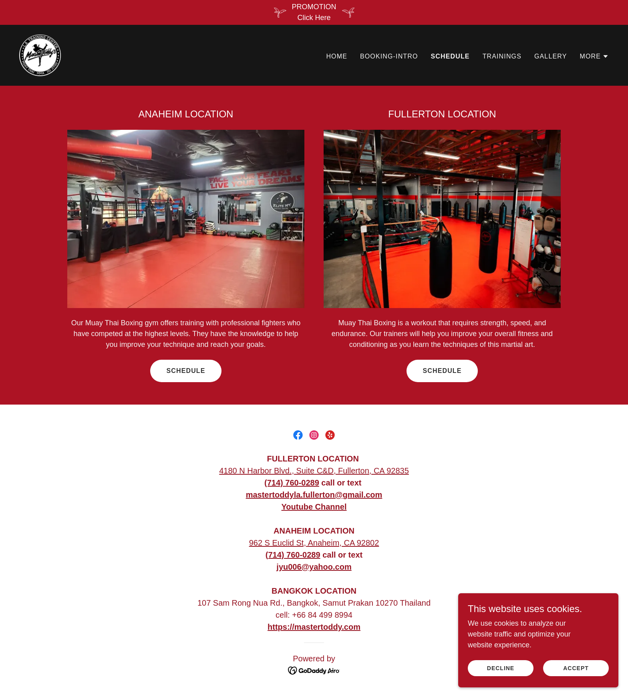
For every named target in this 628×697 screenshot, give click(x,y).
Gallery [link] (550, 56)
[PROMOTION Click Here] (314, 12)
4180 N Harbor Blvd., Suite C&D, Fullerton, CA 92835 (314, 470)
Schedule (185, 370)
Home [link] (336, 56)
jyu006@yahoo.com (313, 566)
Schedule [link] (450, 56)
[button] (594, 56)
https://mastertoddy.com (314, 626)
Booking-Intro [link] (389, 56)
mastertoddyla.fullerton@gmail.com (314, 494)
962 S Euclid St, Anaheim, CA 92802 (314, 542)
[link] (40, 55)
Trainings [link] (502, 56)
